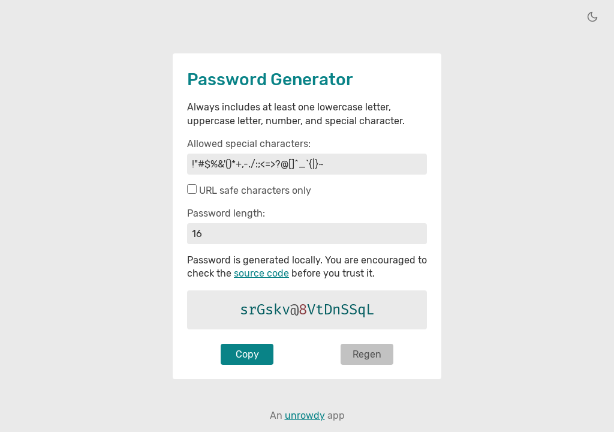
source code (261, 273)
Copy (247, 354)
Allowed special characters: (249, 143)
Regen (367, 354)
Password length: (226, 213)
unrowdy (305, 415)
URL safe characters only (255, 190)
